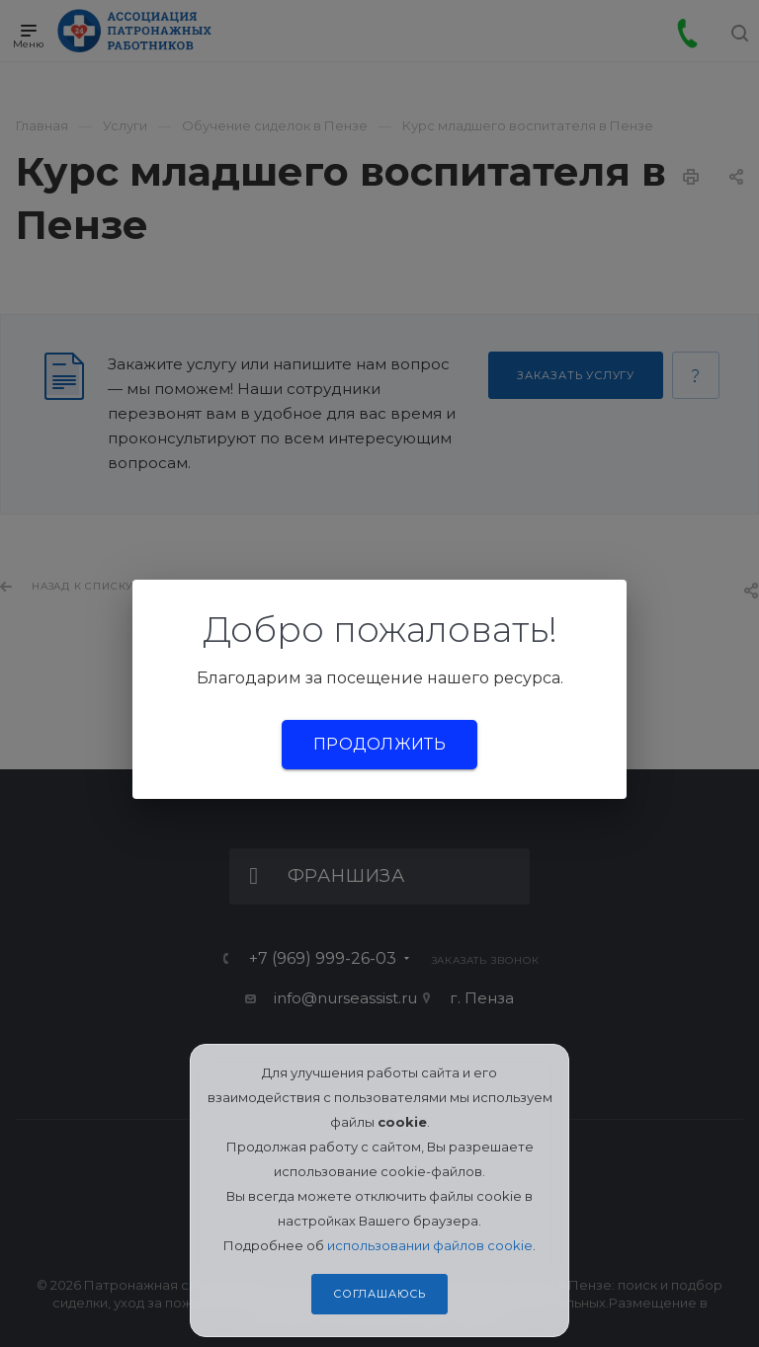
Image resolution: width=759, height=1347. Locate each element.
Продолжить (379, 744)
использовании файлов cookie (430, 1245)
